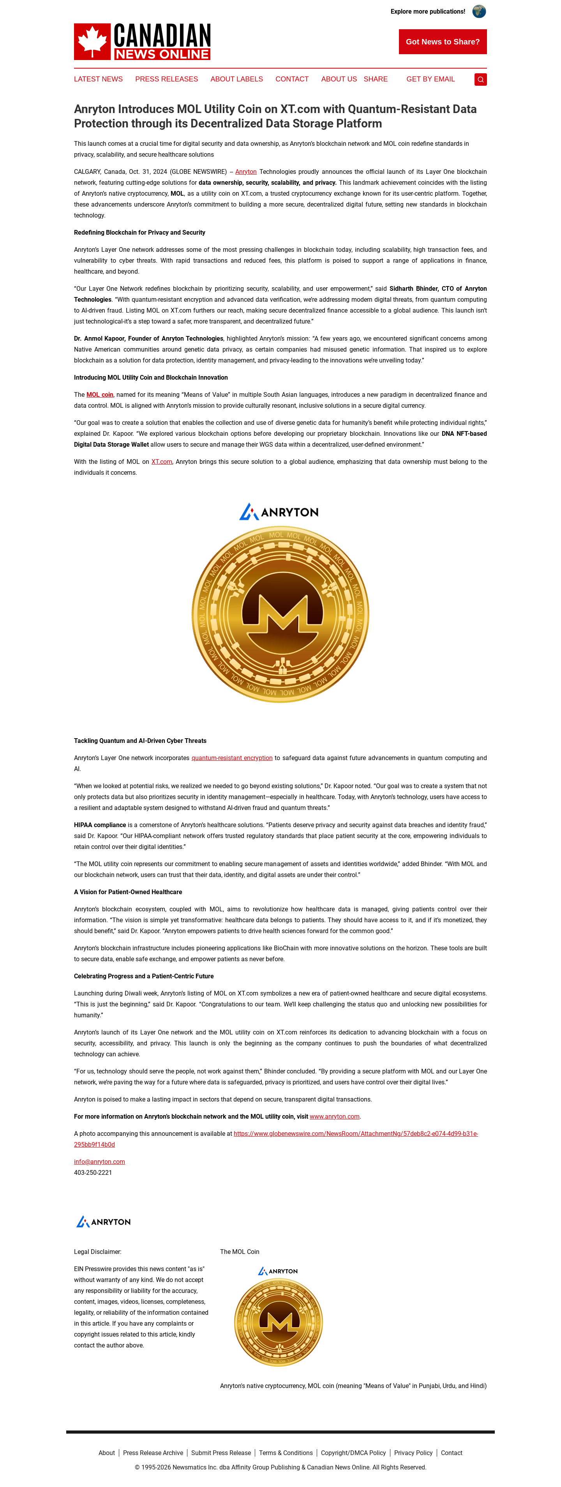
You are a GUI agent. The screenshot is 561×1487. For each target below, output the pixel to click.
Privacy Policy (413, 1453)
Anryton (246, 171)
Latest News (98, 79)
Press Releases (166, 79)
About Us (339, 79)
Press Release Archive (153, 1453)
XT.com (162, 461)
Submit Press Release (221, 1453)
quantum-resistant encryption (232, 758)
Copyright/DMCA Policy (353, 1453)
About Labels (236, 79)
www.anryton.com (335, 1116)
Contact (292, 79)
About (107, 1453)
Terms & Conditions (286, 1453)
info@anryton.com (99, 1161)
